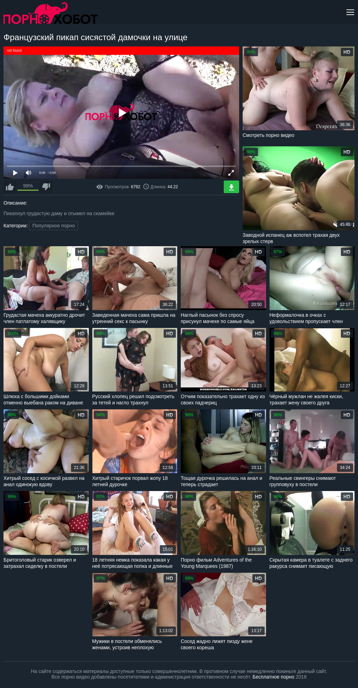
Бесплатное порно (273, 677)
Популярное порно (53, 225)
